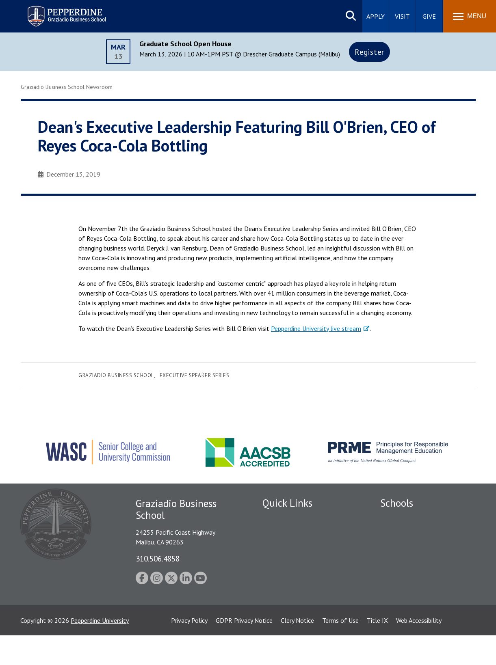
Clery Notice (297, 650)
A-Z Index (275, 603)
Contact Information (290, 589)
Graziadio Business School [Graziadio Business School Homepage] (415, 547)
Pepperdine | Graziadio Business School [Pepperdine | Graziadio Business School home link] (56, 11)
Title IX (377, 650)
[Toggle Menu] (469, 16)
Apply (375, 16)
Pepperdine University (100, 650)
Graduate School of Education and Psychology (427, 565)
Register (369, 52)
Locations (275, 518)
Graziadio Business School (116, 375)
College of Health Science (415, 598)
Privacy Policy (189, 650)
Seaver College (400, 518)
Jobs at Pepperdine (287, 575)
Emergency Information (294, 561)
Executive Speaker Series (194, 375)
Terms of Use (340, 650)
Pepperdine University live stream (316, 328)
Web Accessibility (419, 650)
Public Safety (280, 533)
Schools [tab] (396, 503)
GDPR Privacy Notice (244, 650)
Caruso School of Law (410, 533)
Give (429, 16)
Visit (402, 16)
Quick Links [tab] (287, 503)
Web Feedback (281, 617)
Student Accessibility (290, 547)
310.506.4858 (158, 558)
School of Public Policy (411, 583)
